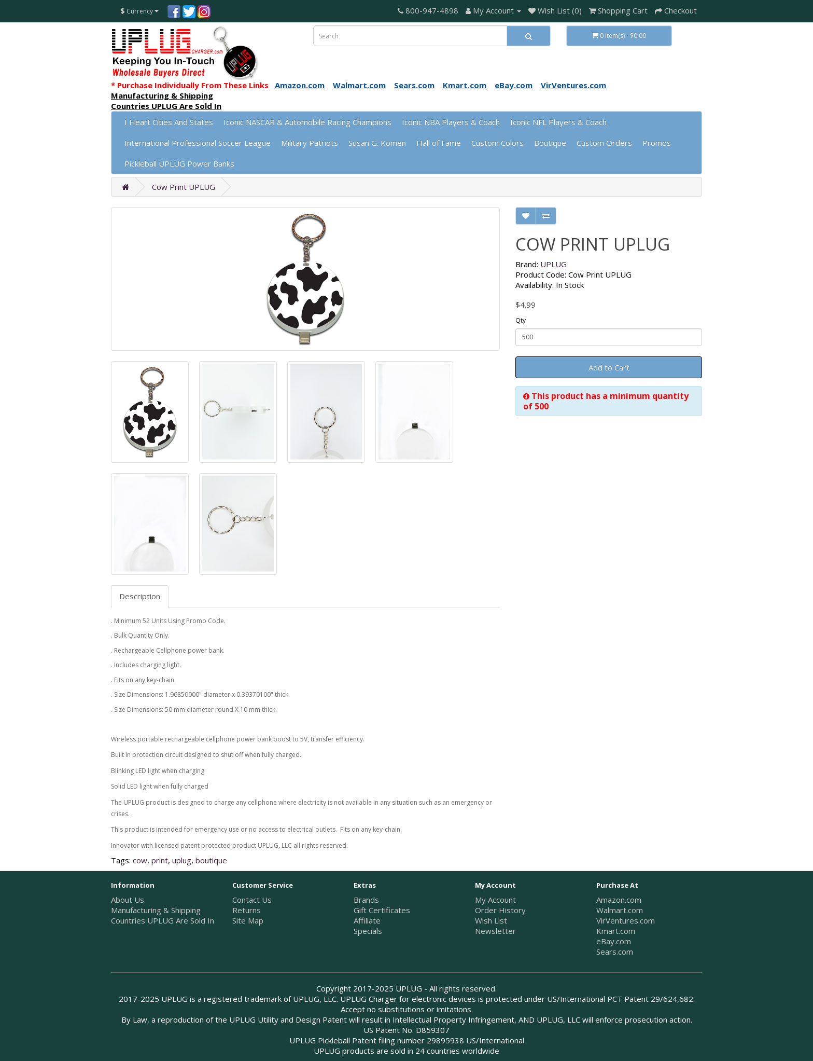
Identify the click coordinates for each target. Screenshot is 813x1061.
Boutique (550, 142)
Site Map (247, 920)
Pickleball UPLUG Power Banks (179, 163)
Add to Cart (608, 367)
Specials (368, 931)
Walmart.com (619, 910)
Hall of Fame (438, 142)
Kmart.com (615, 931)
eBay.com (613, 941)
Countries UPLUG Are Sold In (162, 920)
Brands (366, 899)
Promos (656, 142)
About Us (127, 899)
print (159, 860)
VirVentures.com (625, 920)
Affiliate (367, 920)
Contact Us (252, 899)
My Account (495, 899)
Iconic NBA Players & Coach (451, 122)
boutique (211, 860)
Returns (246, 910)
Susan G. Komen (377, 142)
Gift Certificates (382, 910)
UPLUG (553, 264)
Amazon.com (618, 899)
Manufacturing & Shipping (156, 910)
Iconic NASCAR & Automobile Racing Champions (307, 122)
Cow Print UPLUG (183, 187)
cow (140, 860)
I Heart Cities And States (168, 122)
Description (139, 596)
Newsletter (495, 931)
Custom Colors (497, 142)
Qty (520, 320)
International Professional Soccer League (197, 142)
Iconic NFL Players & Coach (558, 122)
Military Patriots (309, 142)
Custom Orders (604, 142)
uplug (181, 860)
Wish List (491, 920)
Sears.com (614, 951)
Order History (500, 910)
